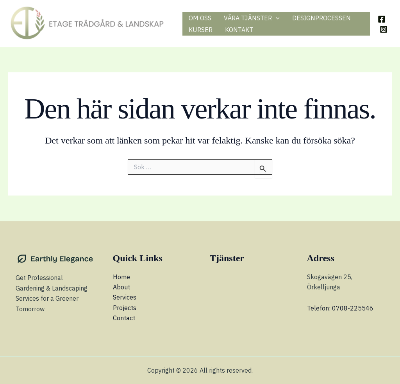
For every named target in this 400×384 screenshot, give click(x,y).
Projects (124, 308)
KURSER (200, 30)
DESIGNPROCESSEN (321, 18)
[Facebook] (382, 19)
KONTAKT (239, 30)
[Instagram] (384, 29)
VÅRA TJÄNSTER (252, 18)
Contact (124, 318)
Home (121, 277)
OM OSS (200, 18)
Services (124, 297)
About (121, 287)
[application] (276, 18)
